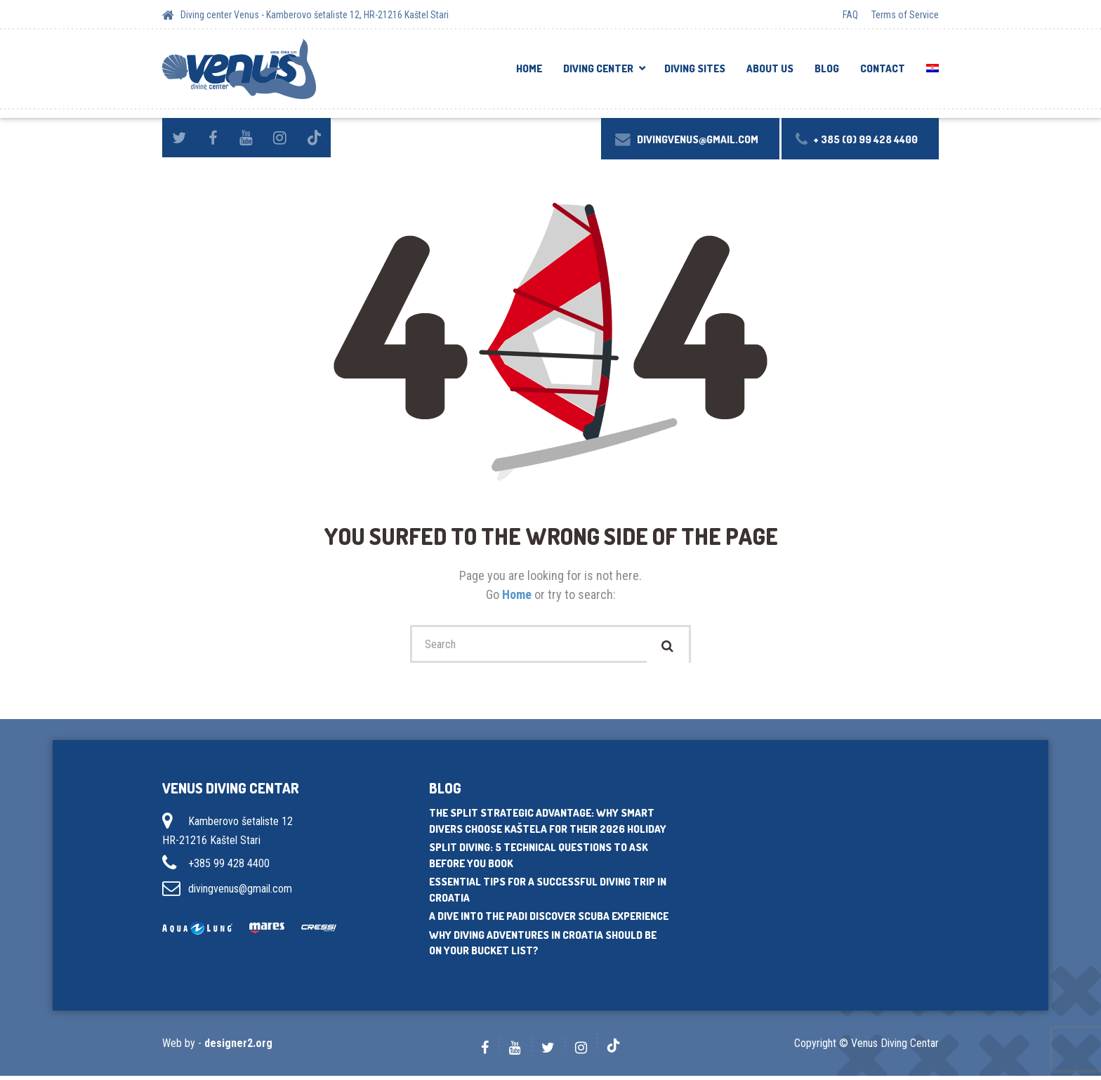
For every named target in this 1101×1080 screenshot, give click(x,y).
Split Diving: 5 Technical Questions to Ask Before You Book (538, 859)
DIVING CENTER (598, 68)
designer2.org (238, 1047)
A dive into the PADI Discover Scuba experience (548, 920)
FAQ (850, 14)
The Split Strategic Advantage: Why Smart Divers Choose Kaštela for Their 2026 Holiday (547, 825)
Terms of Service (905, 14)
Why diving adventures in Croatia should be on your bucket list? (543, 946)
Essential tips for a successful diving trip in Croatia (547, 894)
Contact (882, 68)
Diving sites (694, 68)
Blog (827, 68)
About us (769, 68)
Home (529, 68)
